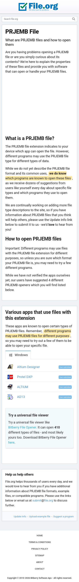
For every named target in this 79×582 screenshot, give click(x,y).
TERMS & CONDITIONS (40, 542)
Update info (20, 516)
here (11, 442)
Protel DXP (25, 377)
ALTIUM (22, 387)
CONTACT (40, 569)
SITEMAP (39, 555)
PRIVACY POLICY (39, 549)
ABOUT (39, 562)
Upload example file (39, 516)
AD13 (21, 397)
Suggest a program (63, 516)
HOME (40, 535)
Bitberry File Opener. (22, 427)
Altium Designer (28, 367)
